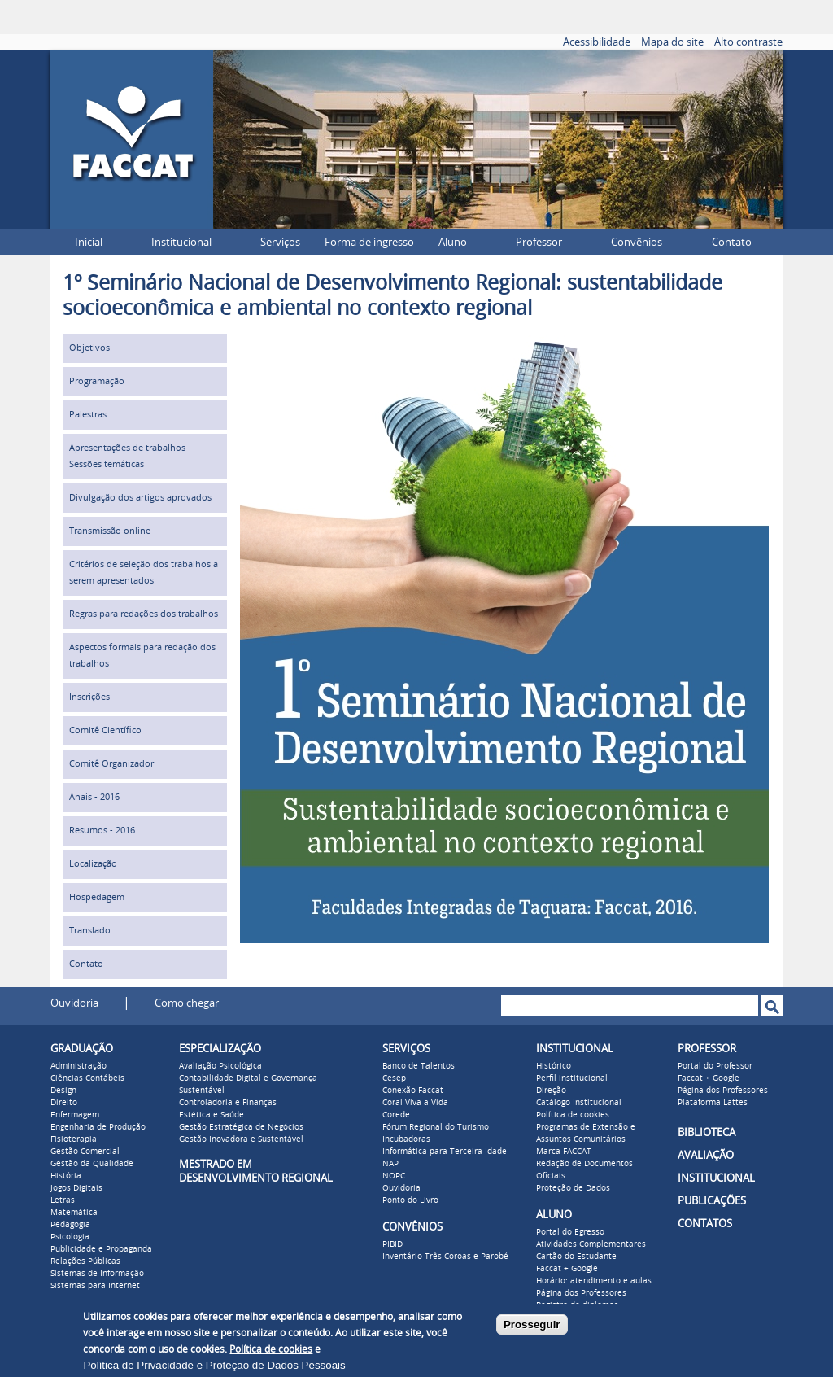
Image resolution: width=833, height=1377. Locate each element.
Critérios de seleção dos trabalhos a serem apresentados (143, 572)
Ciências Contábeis (87, 1078)
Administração (78, 1066)
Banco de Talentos (418, 1066)
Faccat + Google (567, 1269)
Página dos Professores (581, 1293)
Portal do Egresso (570, 1232)
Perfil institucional (572, 1078)
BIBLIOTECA (706, 1132)
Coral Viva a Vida (415, 1103)
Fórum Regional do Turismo (435, 1127)
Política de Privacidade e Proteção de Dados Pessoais (214, 1365)
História (65, 1176)
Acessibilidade (596, 42)
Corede (396, 1115)
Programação (96, 381)
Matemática (74, 1212)
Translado (90, 930)
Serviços (280, 242)
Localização (93, 864)
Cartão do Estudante (576, 1256)
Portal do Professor (715, 1066)
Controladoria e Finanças (228, 1103)
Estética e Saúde (211, 1115)
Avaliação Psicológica (220, 1066)
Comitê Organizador (111, 763)
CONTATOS (705, 1223)
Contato (732, 242)
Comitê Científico (105, 730)
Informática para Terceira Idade (444, 1151)
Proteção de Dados (573, 1188)
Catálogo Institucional (578, 1103)
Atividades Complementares (591, 1244)
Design (63, 1090)
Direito (63, 1103)
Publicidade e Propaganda (101, 1249)
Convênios (636, 242)
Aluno (452, 242)
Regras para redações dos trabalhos (143, 614)
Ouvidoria (74, 1003)
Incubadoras (406, 1139)
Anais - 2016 (94, 797)
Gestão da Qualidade (91, 1164)
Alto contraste (748, 42)
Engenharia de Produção (98, 1127)
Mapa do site (672, 42)
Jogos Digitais (76, 1188)
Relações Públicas (85, 1261)
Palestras (88, 414)
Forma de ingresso (369, 242)
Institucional (181, 242)
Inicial (88, 242)
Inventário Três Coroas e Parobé (445, 1256)
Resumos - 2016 (102, 830)
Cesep (394, 1078)
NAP (390, 1164)
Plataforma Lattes (713, 1103)
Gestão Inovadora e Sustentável (241, 1139)
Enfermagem (74, 1115)
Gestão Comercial (85, 1151)
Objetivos (89, 348)
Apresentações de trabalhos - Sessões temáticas (130, 456)
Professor (539, 242)
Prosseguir (532, 1324)
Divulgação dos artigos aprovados (140, 497)
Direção (551, 1090)
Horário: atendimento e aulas (594, 1281)
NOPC (393, 1176)
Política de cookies (572, 1115)
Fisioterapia (73, 1139)
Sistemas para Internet (95, 1286)
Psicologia (69, 1237)
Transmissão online (109, 531)
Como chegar (187, 1003)
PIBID (392, 1244)
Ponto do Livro (410, 1200)
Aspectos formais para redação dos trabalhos (142, 655)
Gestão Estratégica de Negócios (241, 1127)
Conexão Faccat (412, 1090)
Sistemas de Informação (97, 1274)
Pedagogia (70, 1225)
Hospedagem (96, 897)
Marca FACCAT (563, 1151)
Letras (62, 1200)
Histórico (553, 1066)
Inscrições (89, 697)
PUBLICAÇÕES (712, 1201)
